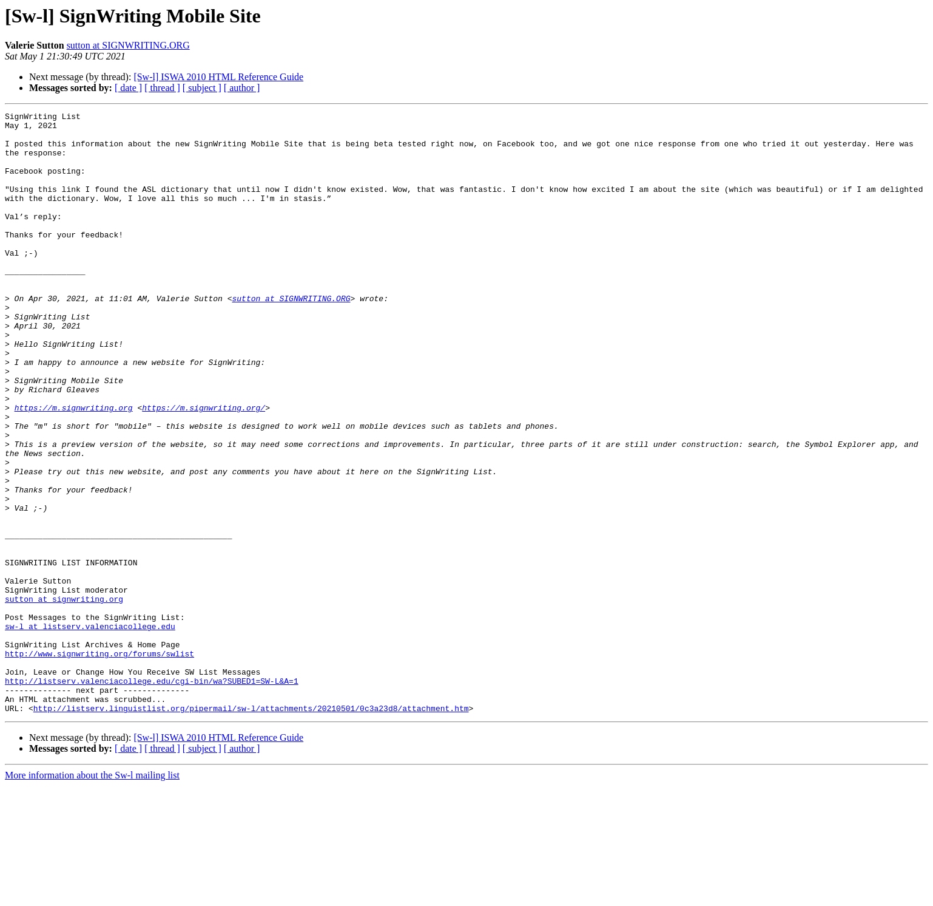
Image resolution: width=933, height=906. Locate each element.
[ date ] (128, 88)
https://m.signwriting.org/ (203, 467)
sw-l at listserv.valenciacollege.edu (90, 729)
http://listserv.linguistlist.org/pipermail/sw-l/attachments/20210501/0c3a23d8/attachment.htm (251, 828)
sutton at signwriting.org (64, 697)
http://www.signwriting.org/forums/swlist (99, 762)
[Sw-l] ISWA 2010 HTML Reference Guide (218, 77)
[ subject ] (202, 88)
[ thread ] (162, 88)
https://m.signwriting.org (74, 467)
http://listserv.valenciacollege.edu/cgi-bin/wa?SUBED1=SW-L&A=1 (151, 795)
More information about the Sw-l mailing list (92, 895)
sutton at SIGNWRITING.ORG (128, 45)
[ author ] (242, 88)
